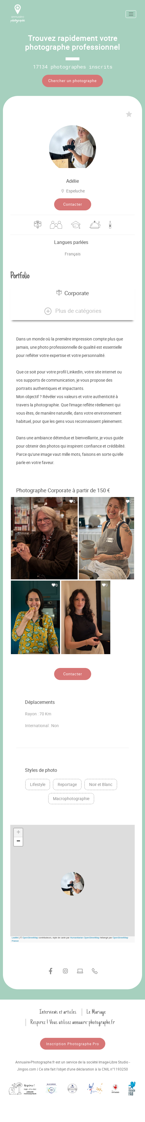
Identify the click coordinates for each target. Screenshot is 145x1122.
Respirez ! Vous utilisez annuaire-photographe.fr (72, 1022)
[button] (72, 311)
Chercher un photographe (72, 80)
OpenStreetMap (30, 937)
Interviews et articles (57, 1012)
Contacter (72, 204)
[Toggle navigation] (131, 14)
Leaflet (15, 937)
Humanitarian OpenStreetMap (84, 937)
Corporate (72, 293)
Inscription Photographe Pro (72, 1043)
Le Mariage (96, 1012)
